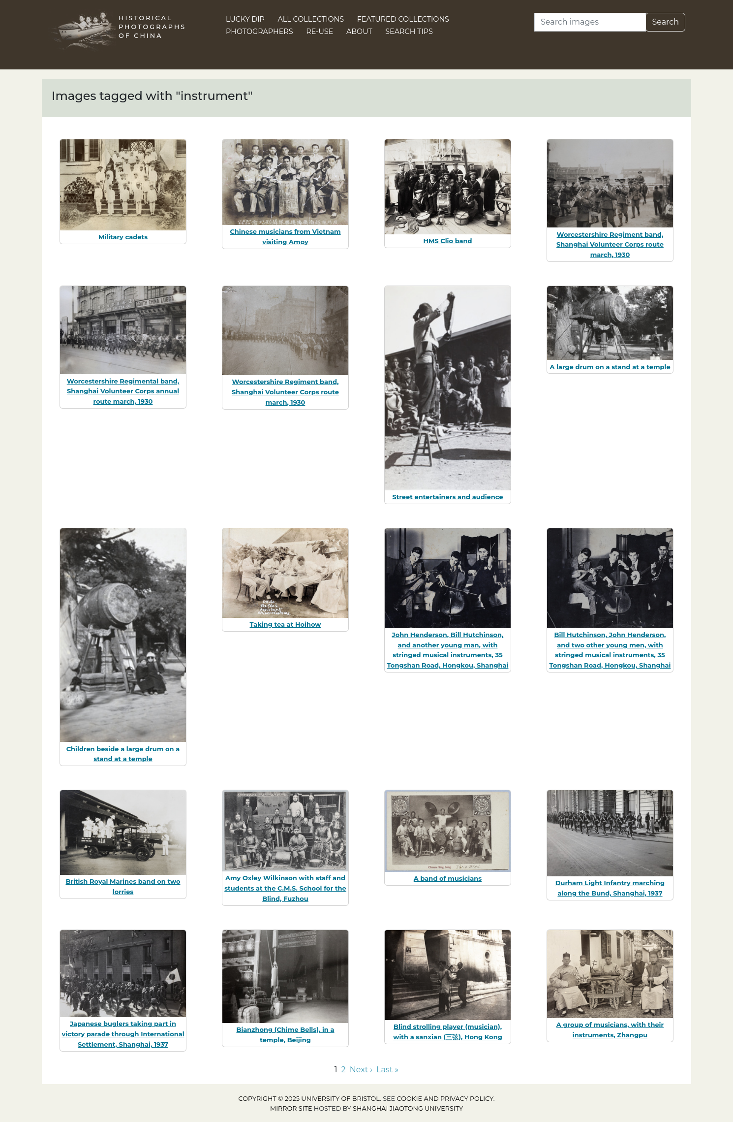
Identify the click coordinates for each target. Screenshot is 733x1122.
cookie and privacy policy (445, 1098)
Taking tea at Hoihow (285, 624)
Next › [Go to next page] (361, 1069)
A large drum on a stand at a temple (610, 367)
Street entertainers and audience (447, 497)
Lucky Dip (245, 19)
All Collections (311, 19)
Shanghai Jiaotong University (408, 1108)
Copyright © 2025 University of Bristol (309, 1098)
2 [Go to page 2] (343, 1069)
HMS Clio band (447, 241)
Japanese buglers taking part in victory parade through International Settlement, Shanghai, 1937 (122, 1034)
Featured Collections (403, 19)
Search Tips (409, 31)
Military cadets (123, 237)
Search (665, 22)
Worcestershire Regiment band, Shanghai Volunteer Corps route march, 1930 (610, 244)
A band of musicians (448, 878)
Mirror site (291, 1108)
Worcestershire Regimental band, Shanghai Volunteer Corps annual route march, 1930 (123, 391)
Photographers (259, 31)
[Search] (590, 22)
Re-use (319, 31)
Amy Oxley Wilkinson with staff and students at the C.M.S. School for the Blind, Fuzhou (285, 888)
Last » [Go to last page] (387, 1069)
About (359, 31)
